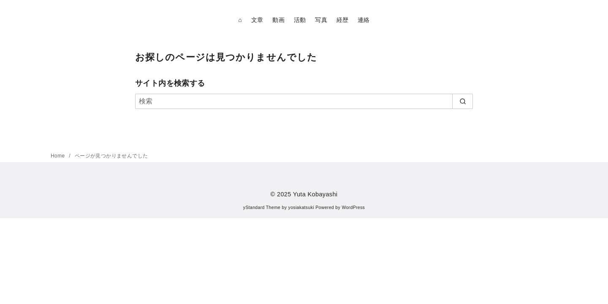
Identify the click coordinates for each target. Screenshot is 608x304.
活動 (300, 19)
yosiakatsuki (301, 207)
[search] (462, 101)
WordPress (353, 207)
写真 (321, 19)
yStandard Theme (261, 207)
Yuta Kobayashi (315, 194)
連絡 (364, 19)
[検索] (304, 101)
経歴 (343, 19)
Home (58, 156)
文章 (257, 19)
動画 (278, 19)
